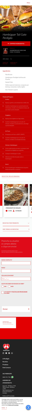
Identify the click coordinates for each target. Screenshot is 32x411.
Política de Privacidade (19, 291)
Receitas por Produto (16, 223)
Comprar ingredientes (16, 43)
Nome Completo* (6, 260)
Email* (3, 267)
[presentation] (16, 301)
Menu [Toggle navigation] (28, 3)
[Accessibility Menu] (28, 407)
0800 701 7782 (7, 377)
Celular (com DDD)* (7, 275)
